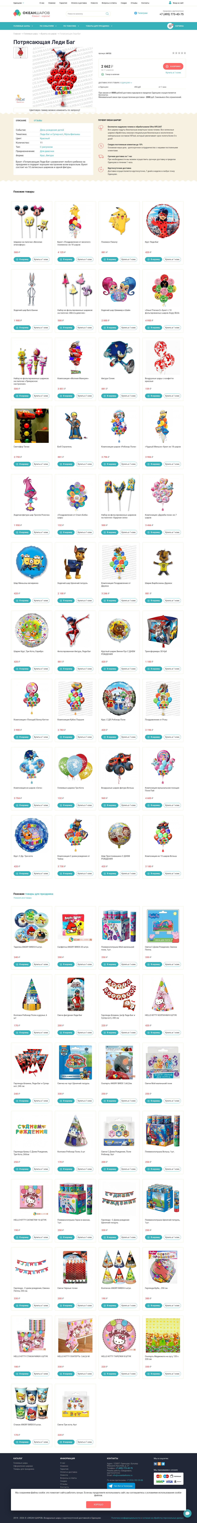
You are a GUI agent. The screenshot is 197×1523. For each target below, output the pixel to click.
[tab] (21, 120)
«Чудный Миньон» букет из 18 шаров (163, 446)
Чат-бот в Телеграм (123, 1486)
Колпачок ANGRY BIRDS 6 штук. (116, 1288)
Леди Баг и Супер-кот (51, 134)
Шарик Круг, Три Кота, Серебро (28, 651)
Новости (94, 3)
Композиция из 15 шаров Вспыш (161, 856)
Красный (45, 138)
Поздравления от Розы (156, 719)
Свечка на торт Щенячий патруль (73, 1083)
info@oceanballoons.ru (122, 1475)
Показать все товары (23, 898)
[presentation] (21, 120)
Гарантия (63, 3)
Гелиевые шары (20, 1463)
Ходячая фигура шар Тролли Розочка (31, 515)
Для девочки (47, 151)
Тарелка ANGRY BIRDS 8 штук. (28, 947)
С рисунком (46, 147)
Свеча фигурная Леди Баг (69, 1015)
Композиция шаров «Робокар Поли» (118, 446)
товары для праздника (39, 893)
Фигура (50, 155)
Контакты (145, 3)
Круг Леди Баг (152, 242)
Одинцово (17, 3)
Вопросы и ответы (109, 3)
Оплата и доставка (79, 3)
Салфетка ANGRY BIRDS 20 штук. (73, 947)
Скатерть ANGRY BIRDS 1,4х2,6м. (116, 1083)
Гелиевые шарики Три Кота (70, 788)
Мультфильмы (72, 134)
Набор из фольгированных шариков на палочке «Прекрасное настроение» (31, 381)
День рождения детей (52, 130)
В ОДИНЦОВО (125, 83)
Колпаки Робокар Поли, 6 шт (71, 1151)
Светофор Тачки (21, 446)
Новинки (51, 3)
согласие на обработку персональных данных (163, 1518)
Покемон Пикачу (109, 242)
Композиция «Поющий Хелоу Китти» (31, 719)
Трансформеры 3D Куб (156, 651)
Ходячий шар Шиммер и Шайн (115, 310)
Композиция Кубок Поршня (70, 719)
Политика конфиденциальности (125, 1518)
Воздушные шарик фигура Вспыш (117, 788)
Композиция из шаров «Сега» (28, 788)
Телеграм (142, 13)
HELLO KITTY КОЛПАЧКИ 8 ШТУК (161, 1015)
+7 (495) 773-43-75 (172, 14)
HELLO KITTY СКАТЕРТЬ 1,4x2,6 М (73, 1356)
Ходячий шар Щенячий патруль (72, 583)
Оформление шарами (23, 1466)
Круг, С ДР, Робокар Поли (113, 719)
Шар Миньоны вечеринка (26, 583)
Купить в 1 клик (173, 72)
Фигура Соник (108, 378)
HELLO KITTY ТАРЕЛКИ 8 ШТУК (116, 1356)
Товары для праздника (23, 1469)
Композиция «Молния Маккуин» (73, 378)
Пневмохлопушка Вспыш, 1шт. (160, 1151)
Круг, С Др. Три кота (23, 856)
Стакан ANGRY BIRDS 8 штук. (27, 1424)
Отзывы (134, 3)
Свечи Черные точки (67, 1288)
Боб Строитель (64, 446)
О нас (42, 3)
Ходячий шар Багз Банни (26, 310)
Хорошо (98, 1504)
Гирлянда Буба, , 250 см (156, 1288)
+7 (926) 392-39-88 (135, 1480)
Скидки (124, 3)
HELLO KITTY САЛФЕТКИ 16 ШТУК (30, 1220)
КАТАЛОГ (18, 1458)
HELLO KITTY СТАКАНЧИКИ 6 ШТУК (31, 1356)
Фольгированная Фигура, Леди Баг (74, 651)
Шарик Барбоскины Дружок (158, 583)
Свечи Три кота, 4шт (67, 1424)
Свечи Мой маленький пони (158, 1083)
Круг (42, 155)
